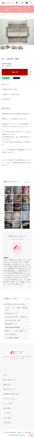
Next (32, 32)
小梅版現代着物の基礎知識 (12, 327)
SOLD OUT (14, 72)
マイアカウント (8, 413)
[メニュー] (31, 3)
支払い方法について (9, 389)
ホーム (3, 14)
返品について (5, 84)
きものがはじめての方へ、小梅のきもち (16, 317)
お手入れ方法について (11, 313)
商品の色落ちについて (11, 324)
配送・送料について (9, 379)
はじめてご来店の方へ (11, 334)
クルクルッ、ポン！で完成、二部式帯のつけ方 (16, 309)
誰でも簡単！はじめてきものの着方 (15, 304)
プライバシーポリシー (10, 398)
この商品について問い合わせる (11, 94)
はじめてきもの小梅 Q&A (12, 320)
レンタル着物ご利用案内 (12, 337)
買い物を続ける (6, 99)
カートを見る (7, 418)
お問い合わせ (7, 422)
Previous (2, 32)
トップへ (31, 435)
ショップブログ (8, 403)
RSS (5, 408)
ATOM (9, 408)
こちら (6, 162)
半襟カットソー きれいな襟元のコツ (15, 330)
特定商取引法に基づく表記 (9, 89)
